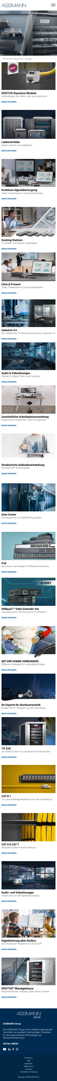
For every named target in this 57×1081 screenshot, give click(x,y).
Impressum (28, 1058)
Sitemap (28, 1069)
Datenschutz (28, 1066)
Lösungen (28, 59)
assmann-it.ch (18, 59)
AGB (28, 1061)
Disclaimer (28, 1064)
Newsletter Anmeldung (28, 1072)
